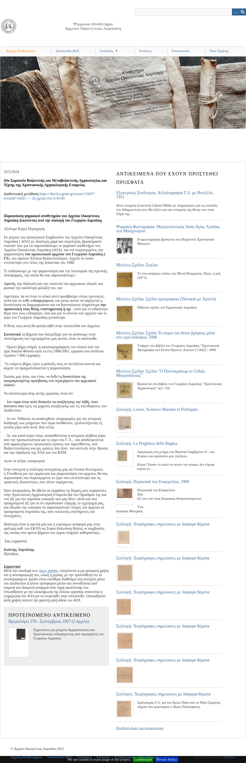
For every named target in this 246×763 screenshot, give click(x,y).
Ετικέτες (145, 51)
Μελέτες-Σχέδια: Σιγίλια (137, 265)
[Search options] (235, 11)
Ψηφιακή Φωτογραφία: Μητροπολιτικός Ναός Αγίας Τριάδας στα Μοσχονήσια (168, 228)
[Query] (190, 11)
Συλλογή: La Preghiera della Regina (146, 443)
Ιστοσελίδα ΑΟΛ (67, 51)
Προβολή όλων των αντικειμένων (140, 728)
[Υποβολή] (242, 11)
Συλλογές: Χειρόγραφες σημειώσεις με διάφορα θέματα (163, 694)
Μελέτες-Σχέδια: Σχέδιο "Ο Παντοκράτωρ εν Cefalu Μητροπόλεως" (160, 373)
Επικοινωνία (180, 51)
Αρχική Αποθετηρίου (20, 51)
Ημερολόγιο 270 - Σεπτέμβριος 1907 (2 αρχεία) (48, 621)
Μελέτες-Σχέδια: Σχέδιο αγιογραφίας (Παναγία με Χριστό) (166, 299)
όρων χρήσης (48, 571)
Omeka (229, 757)
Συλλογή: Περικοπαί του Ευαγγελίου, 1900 (152, 481)
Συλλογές (106, 51)
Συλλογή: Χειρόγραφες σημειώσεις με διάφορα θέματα (162, 524)
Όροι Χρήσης (219, 51)
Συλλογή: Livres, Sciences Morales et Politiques (157, 409)
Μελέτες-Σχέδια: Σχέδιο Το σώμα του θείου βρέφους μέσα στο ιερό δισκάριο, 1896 (165, 335)
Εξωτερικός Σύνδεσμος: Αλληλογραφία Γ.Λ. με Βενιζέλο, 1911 (165, 194)
